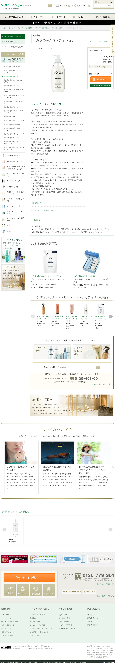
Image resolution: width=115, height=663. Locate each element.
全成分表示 (38, 203)
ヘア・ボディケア (7, 625)
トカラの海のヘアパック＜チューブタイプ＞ (14, 96)
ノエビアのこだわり (37, 615)
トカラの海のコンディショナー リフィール (14, 81)
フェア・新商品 (7, 635)
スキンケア (5, 615)
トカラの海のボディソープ (12, 107)
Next (111, 316)
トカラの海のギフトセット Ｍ (14, 134)
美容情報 (33, 618)
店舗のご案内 (35, 635)
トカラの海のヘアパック (12, 86)
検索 (98, 367)
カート (89, 615)
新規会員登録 (92, 625)
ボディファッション (8, 632)
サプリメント (6, 629)
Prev (33, 316)
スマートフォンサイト (67, 629)
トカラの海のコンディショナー (14, 76)
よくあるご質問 (64, 618)
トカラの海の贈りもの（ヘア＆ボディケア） (48, 28)
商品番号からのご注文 (95, 618)
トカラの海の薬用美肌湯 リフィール (14, 129)
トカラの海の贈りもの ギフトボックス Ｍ (14, 142)
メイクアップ (6, 618)
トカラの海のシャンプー (12, 66)
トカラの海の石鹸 (9, 116)
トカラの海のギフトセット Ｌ (14, 138)
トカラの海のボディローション (14, 120)
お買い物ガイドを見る (105, 596)
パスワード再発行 (65, 625)
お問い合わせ (64, 622)
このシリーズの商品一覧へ (102, 41)
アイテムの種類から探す (13, 47)
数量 (90, 74)
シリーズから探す (11, 42)
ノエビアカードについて (39, 632)
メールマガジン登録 (37, 625)
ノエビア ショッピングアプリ (41, 629)
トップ (3, 28)
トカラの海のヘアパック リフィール (13, 90)
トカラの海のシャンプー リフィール (13, 71)
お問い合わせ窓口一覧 (102, 384)
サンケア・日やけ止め (9, 622)
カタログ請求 (35, 622)
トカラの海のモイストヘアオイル (14, 102)
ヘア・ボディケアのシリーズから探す (20, 28)
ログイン (90, 622)
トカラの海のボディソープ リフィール (13, 112)
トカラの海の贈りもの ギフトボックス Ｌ (14, 148)
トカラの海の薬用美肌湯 (12, 124)
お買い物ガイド (64, 615)
